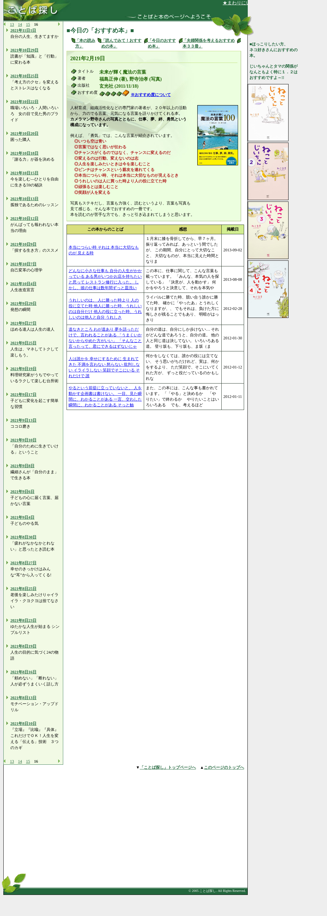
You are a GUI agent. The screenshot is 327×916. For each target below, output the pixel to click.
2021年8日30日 (23, 537)
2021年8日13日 (23, 697)
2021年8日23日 (23, 620)
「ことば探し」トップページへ (168, 767)
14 (20, 24)
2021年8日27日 (23, 563)
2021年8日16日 (23, 672)
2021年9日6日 (22, 491)
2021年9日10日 (23, 440)
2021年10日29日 (24, 50)
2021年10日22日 (24, 101)
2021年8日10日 (23, 723)
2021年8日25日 (23, 588)
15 (28, 24)
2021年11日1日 (23, 30)
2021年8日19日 (23, 646)
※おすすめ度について (151, 94)
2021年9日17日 (23, 394)
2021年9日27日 (23, 323)
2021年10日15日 (24, 173)
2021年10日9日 (23, 244)
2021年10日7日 (23, 264)
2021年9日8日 (22, 466)
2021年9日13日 (23, 420)
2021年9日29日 (23, 303)
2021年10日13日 (24, 198)
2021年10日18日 (24, 153)
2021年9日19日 (23, 368)
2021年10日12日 (24, 218)
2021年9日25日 (23, 343)
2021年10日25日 (24, 76)
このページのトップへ (224, 767)
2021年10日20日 (24, 133)
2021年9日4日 (22, 517)
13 (12, 24)
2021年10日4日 (23, 283)
